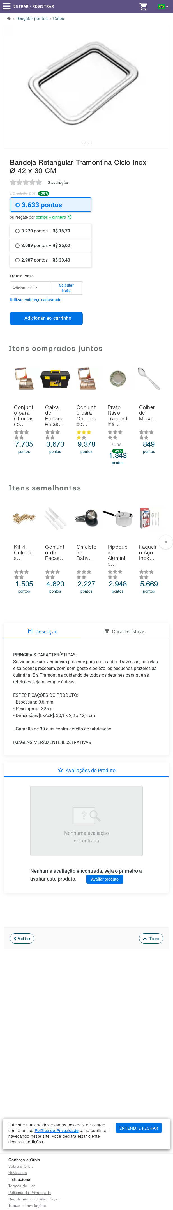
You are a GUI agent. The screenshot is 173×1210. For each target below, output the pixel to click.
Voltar (22, 938)
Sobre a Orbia (20, 1167)
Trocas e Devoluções (27, 1206)
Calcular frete (66, 288)
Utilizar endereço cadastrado (35, 300)
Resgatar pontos (32, 19)
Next (161, 72)
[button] (163, 6)
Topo (151, 938)
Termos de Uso (21, 1186)
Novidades (17, 1173)
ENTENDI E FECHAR (138, 1128)
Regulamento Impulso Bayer (33, 1200)
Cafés (58, 19)
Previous (12, 72)
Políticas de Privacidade (29, 1193)
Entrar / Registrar (33, 6)
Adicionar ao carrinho (46, 318)
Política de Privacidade (57, 1131)
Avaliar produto (105, 879)
